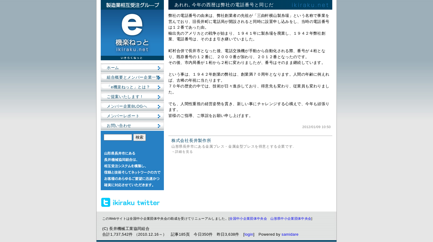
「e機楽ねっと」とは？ (128, 87)
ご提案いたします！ (125, 96)
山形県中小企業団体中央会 (290, 218)
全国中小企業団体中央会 (248, 218)
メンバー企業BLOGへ (127, 106)
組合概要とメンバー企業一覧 (133, 77)
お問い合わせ (119, 125)
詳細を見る (184, 151)
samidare (290, 234)
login (248, 234)
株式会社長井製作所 (191, 140)
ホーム (113, 67)
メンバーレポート (123, 116)
